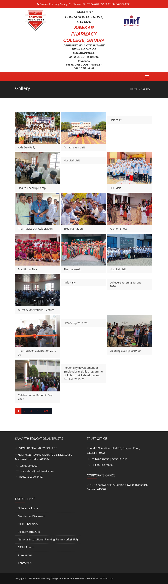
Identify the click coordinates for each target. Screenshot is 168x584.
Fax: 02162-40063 (102, 465)
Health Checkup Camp (32, 188)
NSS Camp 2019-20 (76, 323)
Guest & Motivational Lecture (36, 310)
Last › (46, 411)
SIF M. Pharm (26, 547)
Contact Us (25, 563)
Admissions (25, 555)
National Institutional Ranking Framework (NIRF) (48, 539)
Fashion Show (118, 228)
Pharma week (72, 269)
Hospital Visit (72, 160)
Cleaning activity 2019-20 (125, 350)
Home (134, 89)
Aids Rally (70, 282)
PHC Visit (115, 188)
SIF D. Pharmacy (28, 524)
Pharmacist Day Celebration (35, 228)
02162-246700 (29, 465)
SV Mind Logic (107, 578)
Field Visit (115, 120)
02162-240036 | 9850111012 (110, 459)
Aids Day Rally (26, 147)
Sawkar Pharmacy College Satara (49, 578)
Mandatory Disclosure (31, 516)
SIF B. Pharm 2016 (29, 532)
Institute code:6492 (31, 476)
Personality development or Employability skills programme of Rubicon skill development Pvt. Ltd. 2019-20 (83, 373)
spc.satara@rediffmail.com (37, 471)
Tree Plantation (73, 228)
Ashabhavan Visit (74, 147)
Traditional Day (27, 269)
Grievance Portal (28, 508)
